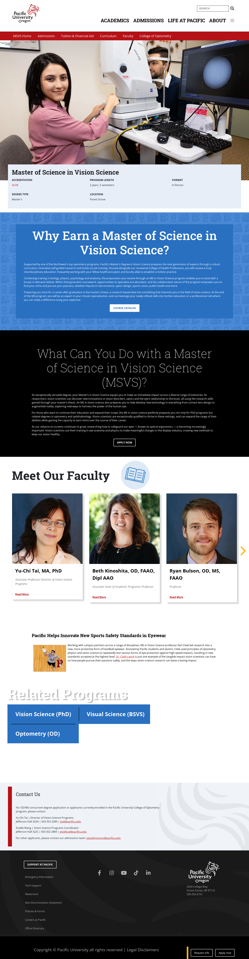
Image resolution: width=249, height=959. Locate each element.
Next (242, 551)
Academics (115, 20)
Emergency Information (39, 877)
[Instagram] (112, 873)
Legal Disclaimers (143, 949)
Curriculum (108, 36)
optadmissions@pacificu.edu (103, 838)
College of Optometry (155, 36)
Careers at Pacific (35, 920)
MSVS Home (22, 36)
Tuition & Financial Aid (77, 36)
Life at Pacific (186, 20)
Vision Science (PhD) (43, 714)
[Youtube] (124, 873)
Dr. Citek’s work (125, 656)
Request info (201, 953)
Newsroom (31, 894)
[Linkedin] (149, 873)
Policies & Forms (35, 911)
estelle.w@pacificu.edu (73, 831)
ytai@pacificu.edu (70, 821)
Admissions (148, 20)
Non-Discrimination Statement (43, 902)
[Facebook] (100, 873)
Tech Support (33, 885)
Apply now (225, 953)
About (217, 20)
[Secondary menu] (232, 20)
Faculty (128, 36)
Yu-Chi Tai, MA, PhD (38, 570)
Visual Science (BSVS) (116, 714)
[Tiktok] (136, 873)
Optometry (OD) (37, 733)
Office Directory (34, 928)
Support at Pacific (40, 864)
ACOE (15, 185)
